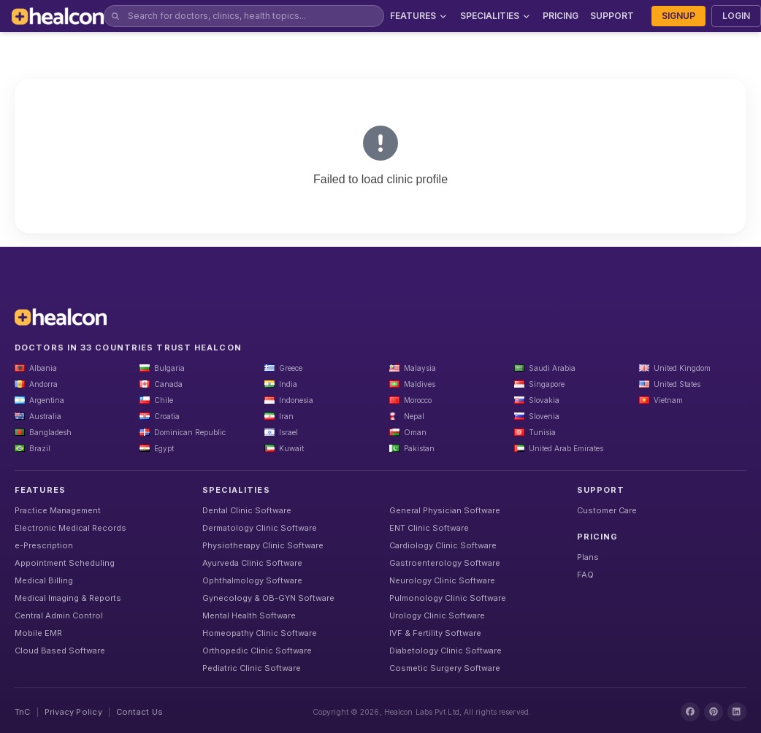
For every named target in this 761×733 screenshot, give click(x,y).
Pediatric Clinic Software (251, 668)
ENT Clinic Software (429, 528)
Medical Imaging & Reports (68, 598)
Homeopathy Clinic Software (259, 633)
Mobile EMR (38, 633)
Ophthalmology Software (252, 580)
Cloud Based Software (60, 650)
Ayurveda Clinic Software (252, 563)
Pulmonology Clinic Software (447, 598)
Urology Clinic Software (437, 615)
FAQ (585, 574)
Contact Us (139, 712)
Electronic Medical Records (70, 528)
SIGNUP (678, 15)
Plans (588, 557)
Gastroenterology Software (444, 563)
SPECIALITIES (496, 15)
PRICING (560, 15)
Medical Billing (44, 580)
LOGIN (736, 15)
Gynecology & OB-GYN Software (268, 598)
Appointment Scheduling (65, 563)
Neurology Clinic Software (442, 580)
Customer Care (607, 510)
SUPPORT (612, 15)
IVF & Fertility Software (435, 633)
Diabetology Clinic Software (445, 650)
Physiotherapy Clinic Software (263, 545)
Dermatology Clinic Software (259, 528)
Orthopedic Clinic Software (257, 650)
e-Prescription (44, 545)
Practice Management (58, 510)
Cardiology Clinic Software (443, 545)
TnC (23, 712)
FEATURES (419, 15)
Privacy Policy (73, 712)
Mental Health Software (249, 615)
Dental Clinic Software (246, 510)
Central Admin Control (59, 615)
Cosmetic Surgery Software (444, 668)
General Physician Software (444, 510)
